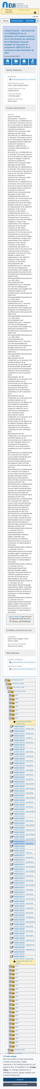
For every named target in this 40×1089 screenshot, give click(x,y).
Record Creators (17, 21)
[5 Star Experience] (28, 10)
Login (35, 16)
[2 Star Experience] (22, 10)
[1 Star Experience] (19, 10)
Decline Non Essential (20, 1084)
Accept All (20, 1079)
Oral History (30, 21)
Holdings (5, 21)
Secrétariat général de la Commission (22, 79)
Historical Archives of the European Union (23, 662)
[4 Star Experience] (26, 10)
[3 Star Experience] (24, 10)
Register (17, 616)
